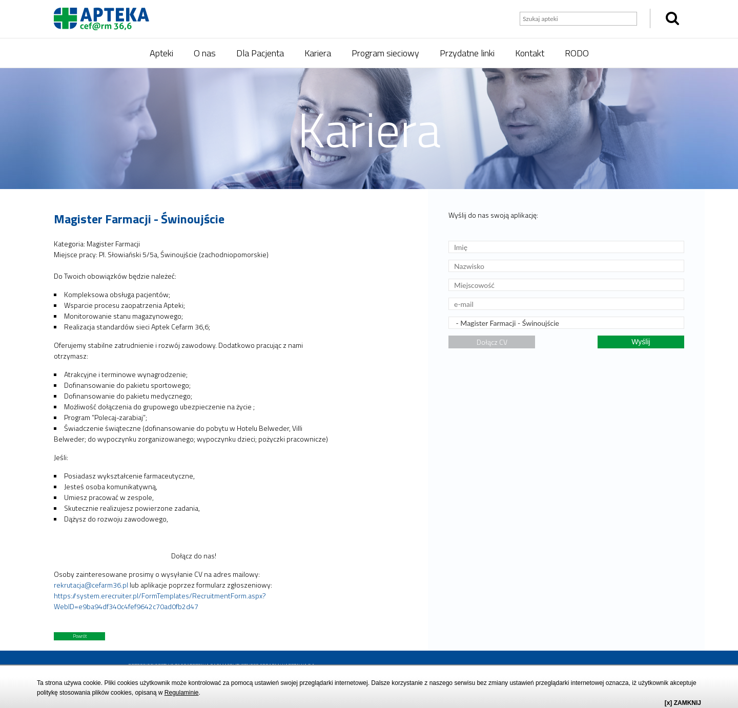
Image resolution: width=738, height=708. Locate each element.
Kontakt (529, 53)
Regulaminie (182, 692)
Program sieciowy (385, 53)
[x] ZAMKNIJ (683, 702)
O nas (205, 53)
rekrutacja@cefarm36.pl (91, 584)
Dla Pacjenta (260, 53)
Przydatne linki (467, 53)
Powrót (80, 636)
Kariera (317, 53)
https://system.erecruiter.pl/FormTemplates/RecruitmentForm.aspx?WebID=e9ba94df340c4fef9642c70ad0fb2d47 (160, 601)
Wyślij (640, 342)
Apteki (161, 53)
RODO (577, 53)
